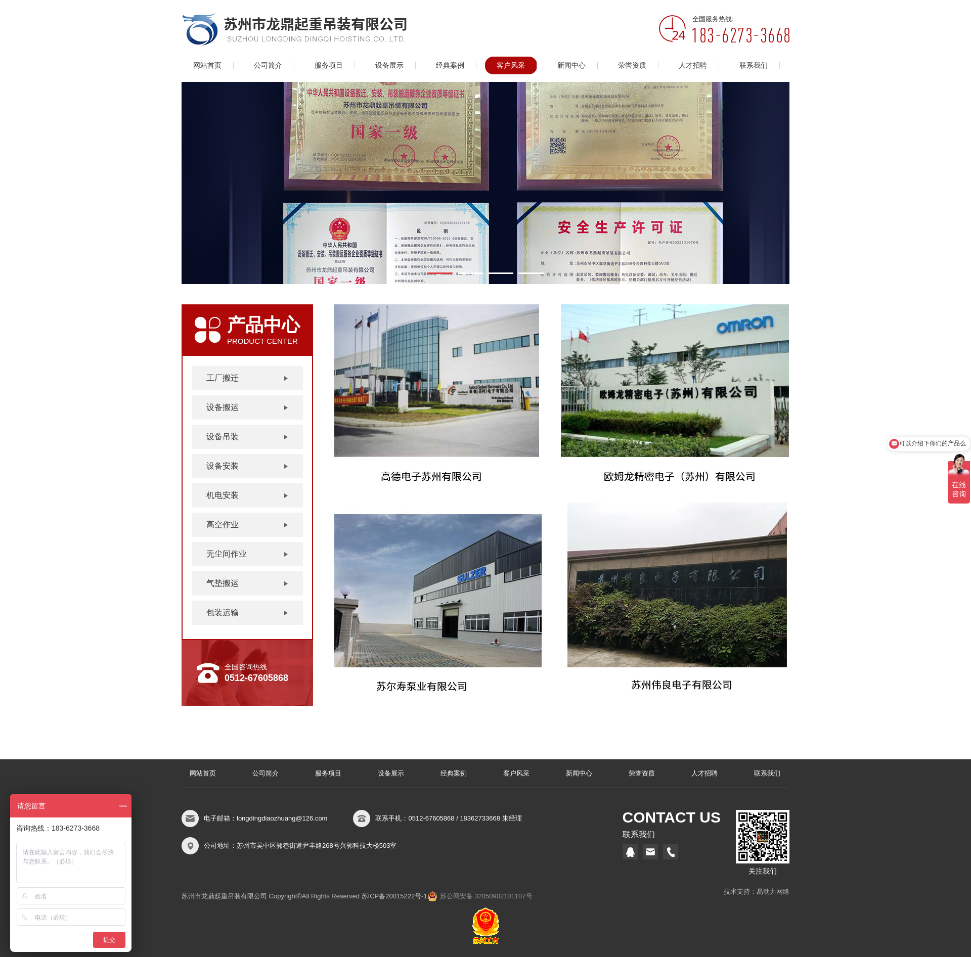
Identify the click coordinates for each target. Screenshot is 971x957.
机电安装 (222, 495)
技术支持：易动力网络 (756, 891)
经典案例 (450, 65)
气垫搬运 (222, 583)
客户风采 (511, 65)
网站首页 (207, 65)
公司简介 (268, 65)
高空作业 (222, 524)
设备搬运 (222, 407)
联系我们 (753, 65)
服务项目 (329, 65)
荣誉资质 (632, 65)
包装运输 (222, 612)
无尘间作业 (226, 554)
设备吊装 (222, 436)
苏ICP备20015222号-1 (394, 896)
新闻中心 (571, 65)
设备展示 (389, 65)
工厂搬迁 (222, 378)
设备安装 (222, 466)
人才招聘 (693, 65)
